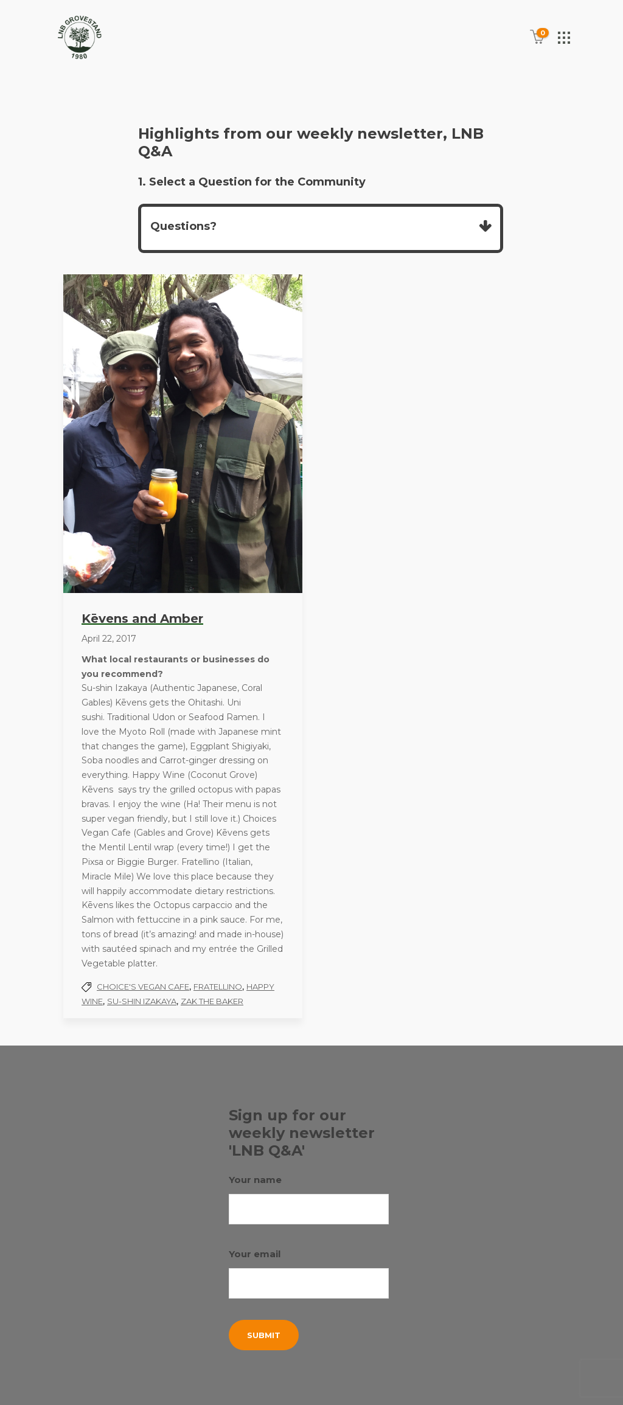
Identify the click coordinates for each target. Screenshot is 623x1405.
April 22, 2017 (109, 638)
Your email (309, 1273)
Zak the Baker (212, 1001)
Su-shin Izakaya (141, 1001)
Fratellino (217, 986)
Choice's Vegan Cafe (143, 986)
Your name (309, 1199)
